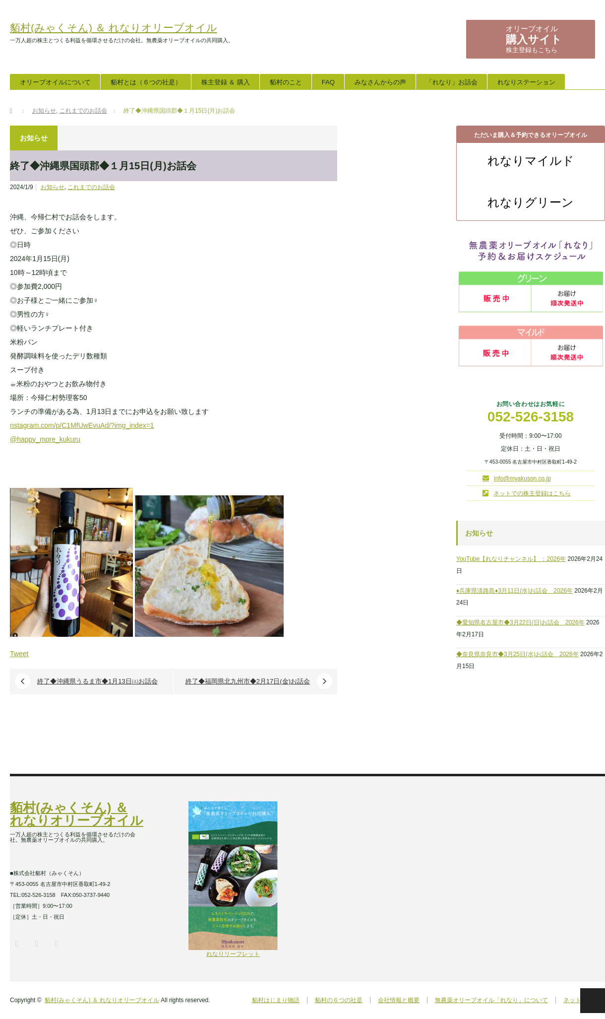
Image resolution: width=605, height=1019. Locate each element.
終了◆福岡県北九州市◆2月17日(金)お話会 (247, 681)
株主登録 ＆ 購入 (225, 82)
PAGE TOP (592, 1000)
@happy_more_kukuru (45, 439)
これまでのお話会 (91, 187)
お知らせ (52, 187)
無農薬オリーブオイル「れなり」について (491, 1000)
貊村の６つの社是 (339, 1000)
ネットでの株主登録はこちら (532, 493)
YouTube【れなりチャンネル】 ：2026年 (511, 558)
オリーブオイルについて (55, 82)
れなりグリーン (530, 202)
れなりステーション (526, 82)
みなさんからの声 (380, 82)
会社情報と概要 (399, 1000)
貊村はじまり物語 (276, 1000)
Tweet (19, 654)
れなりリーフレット (233, 951)
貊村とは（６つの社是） (146, 82)
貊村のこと (286, 82)
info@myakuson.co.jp (522, 478)
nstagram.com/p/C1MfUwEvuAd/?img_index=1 (82, 425)
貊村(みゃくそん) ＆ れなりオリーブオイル (113, 27)
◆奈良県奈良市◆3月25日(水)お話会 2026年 (517, 654)
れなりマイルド (530, 161)
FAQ (328, 82)
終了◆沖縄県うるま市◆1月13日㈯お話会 (97, 681)
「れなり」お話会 (452, 82)
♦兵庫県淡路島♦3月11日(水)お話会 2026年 (514, 590)
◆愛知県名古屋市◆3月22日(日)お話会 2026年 (520, 622)
